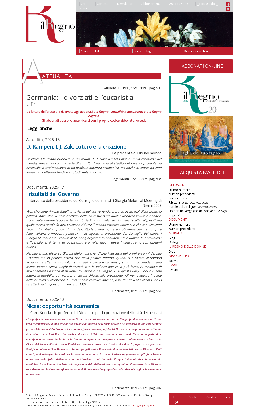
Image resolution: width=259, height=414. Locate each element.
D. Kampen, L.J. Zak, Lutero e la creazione (76, 146)
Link (226, 397)
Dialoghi (174, 242)
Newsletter (124, 4)
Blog (172, 238)
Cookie (192, 397)
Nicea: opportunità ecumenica (63, 306)
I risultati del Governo (52, 194)
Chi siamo (83, 6)
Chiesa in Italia (90, 51)
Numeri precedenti (182, 194)
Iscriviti (173, 261)
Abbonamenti (150, 4)
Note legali (176, 399)
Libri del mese (179, 198)
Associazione (178, 4)
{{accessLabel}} (207, 4)
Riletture (188, 202)
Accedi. (141, 120)
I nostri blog (141, 51)
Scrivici (173, 270)
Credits (210, 397)
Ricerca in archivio (196, 51)
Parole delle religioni (193, 206)
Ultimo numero (179, 190)
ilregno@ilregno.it (144, 405)
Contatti (101, 4)
